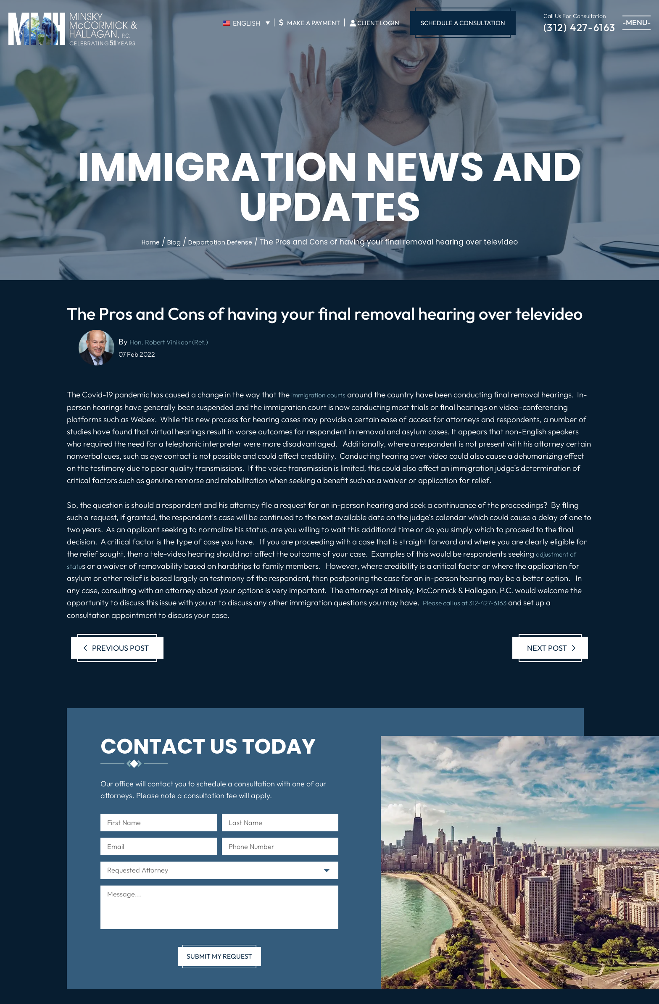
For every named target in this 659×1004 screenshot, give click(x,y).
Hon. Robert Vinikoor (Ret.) (176, 341)
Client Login (378, 23)
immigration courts (324, 394)
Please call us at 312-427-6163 (474, 602)
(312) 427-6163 (579, 26)
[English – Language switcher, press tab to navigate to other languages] (246, 23)
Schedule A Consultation (463, 23)
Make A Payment (309, 22)
